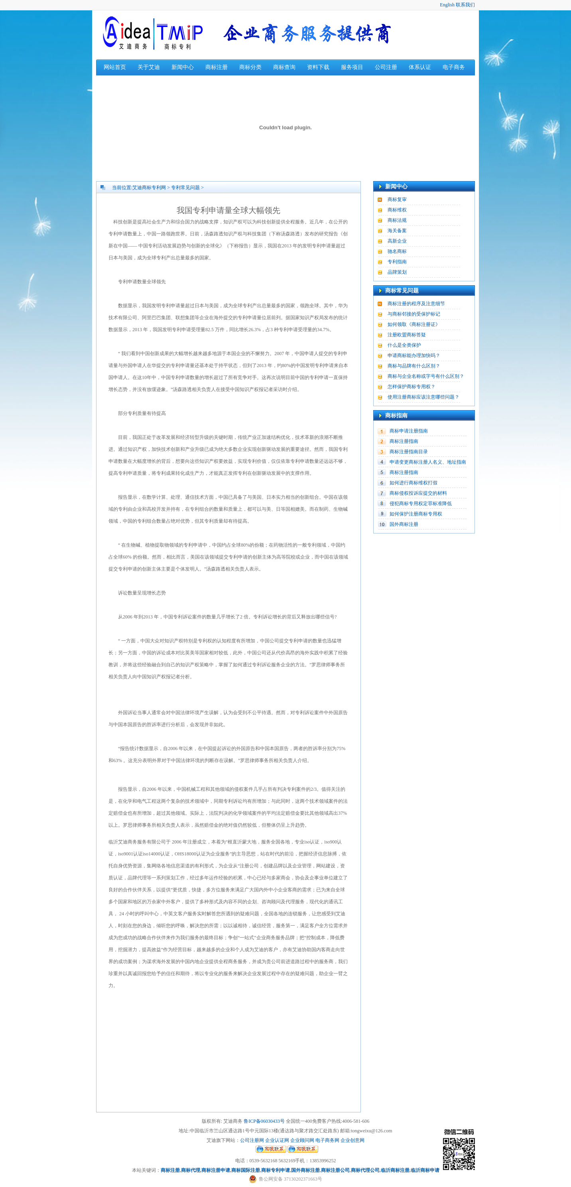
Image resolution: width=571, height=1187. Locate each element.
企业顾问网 (302, 1140)
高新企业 (397, 241)
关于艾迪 (149, 67)
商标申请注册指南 (409, 431)
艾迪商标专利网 (149, 187)
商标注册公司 (335, 1170)
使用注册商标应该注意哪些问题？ (423, 397)
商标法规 (397, 220)
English (447, 5)
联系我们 (465, 5)
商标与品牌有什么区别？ (414, 366)
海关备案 (397, 230)
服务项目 (352, 67)
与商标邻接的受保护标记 (414, 314)
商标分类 (250, 67)
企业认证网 (276, 1140)
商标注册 (216, 67)
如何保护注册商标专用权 (416, 514)
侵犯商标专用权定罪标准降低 (421, 503)
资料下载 (318, 67)
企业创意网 (352, 1140)
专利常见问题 (185, 187)
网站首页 (115, 67)
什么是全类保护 (404, 345)
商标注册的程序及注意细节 (416, 303)
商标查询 (284, 67)
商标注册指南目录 (409, 451)
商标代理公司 (365, 1170)
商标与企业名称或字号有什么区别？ (426, 376)
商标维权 (397, 210)
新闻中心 (182, 67)
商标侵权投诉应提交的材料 (418, 493)
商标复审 (397, 199)
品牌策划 (397, 272)
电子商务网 (327, 1140)
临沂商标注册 (395, 1170)
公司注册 (386, 67)
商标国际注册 (245, 1170)
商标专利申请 (275, 1170)
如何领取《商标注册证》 (414, 324)
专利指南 (397, 262)
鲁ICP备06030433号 (264, 1121)
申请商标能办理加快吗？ (414, 355)
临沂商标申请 (425, 1170)
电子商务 (454, 67)
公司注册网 (252, 1140)
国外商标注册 (404, 524)
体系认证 (420, 67)
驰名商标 (397, 251)
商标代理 (190, 1170)
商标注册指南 (404, 441)
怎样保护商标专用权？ (411, 386)
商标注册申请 (215, 1170)
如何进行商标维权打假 (413, 483)
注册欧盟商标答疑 (407, 335)
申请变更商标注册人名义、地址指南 (428, 462)
